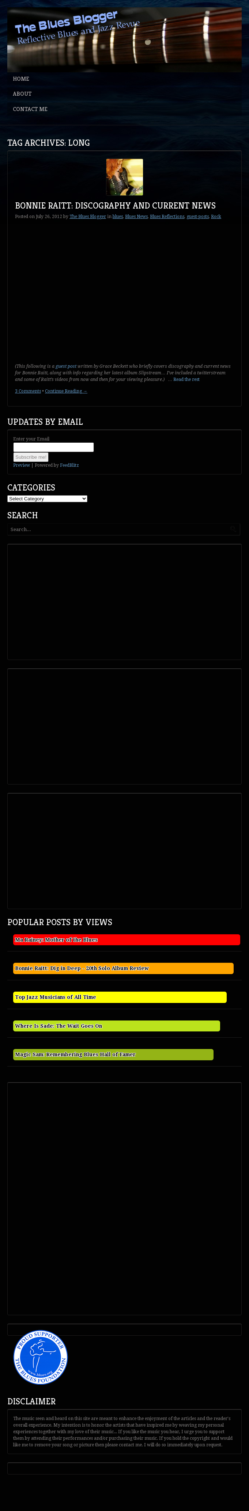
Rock (216, 216)
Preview (21, 465)
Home (21, 79)
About (22, 94)
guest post (66, 366)
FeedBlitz (69, 465)
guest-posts (197, 216)
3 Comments (28, 391)
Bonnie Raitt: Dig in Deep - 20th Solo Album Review (82, 968)
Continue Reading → (66, 391)
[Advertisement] (64, 601)
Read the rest (186, 379)
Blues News (136, 216)
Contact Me (30, 109)
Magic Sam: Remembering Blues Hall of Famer (75, 1054)
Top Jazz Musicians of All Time (55, 997)
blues (118, 216)
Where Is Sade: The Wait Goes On (58, 1026)
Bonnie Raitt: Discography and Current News (115, 205)
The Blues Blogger (87, 216)
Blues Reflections (167, 216)
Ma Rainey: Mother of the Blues (56, 940)
